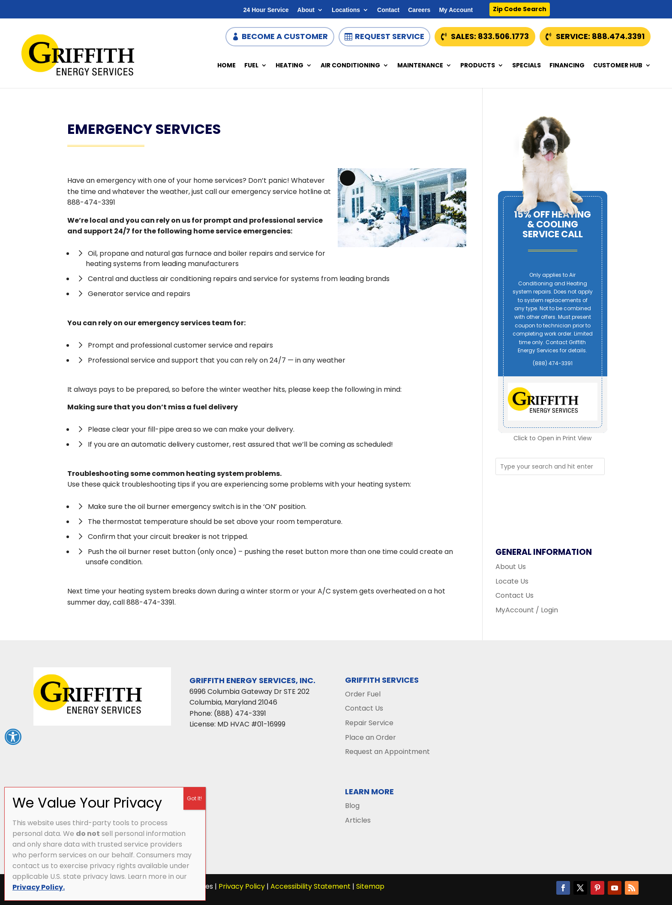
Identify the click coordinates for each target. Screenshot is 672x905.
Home (226, 66)
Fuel (251, 66)
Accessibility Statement (310, 886)
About (306, 10)
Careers (419, 10)
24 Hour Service (266, 10)
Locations (346, 10)
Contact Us (514, 595)
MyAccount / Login (526, 610)
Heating (289, 66)
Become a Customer (285, 36)
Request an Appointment (387, 752)
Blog (352, 806)
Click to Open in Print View (552, 438)
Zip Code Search (519, 9)
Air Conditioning (350, 66)
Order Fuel (363, 694)
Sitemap (370, 886)
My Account (456, 10)
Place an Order (370, 737)
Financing (567, 66)
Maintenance (420, 66)
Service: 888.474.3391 (600, 36)
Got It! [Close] (194, 798)
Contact (388, 10)
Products (477, 66)
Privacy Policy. (38, 887)
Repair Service (369, 723)
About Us (510, 567)
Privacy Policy (242, 886)
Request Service (389, 36)
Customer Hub (617, 66)
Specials (526, 66)
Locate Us (511, 581)
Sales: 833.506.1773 (490, 36)
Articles (358, 820)
